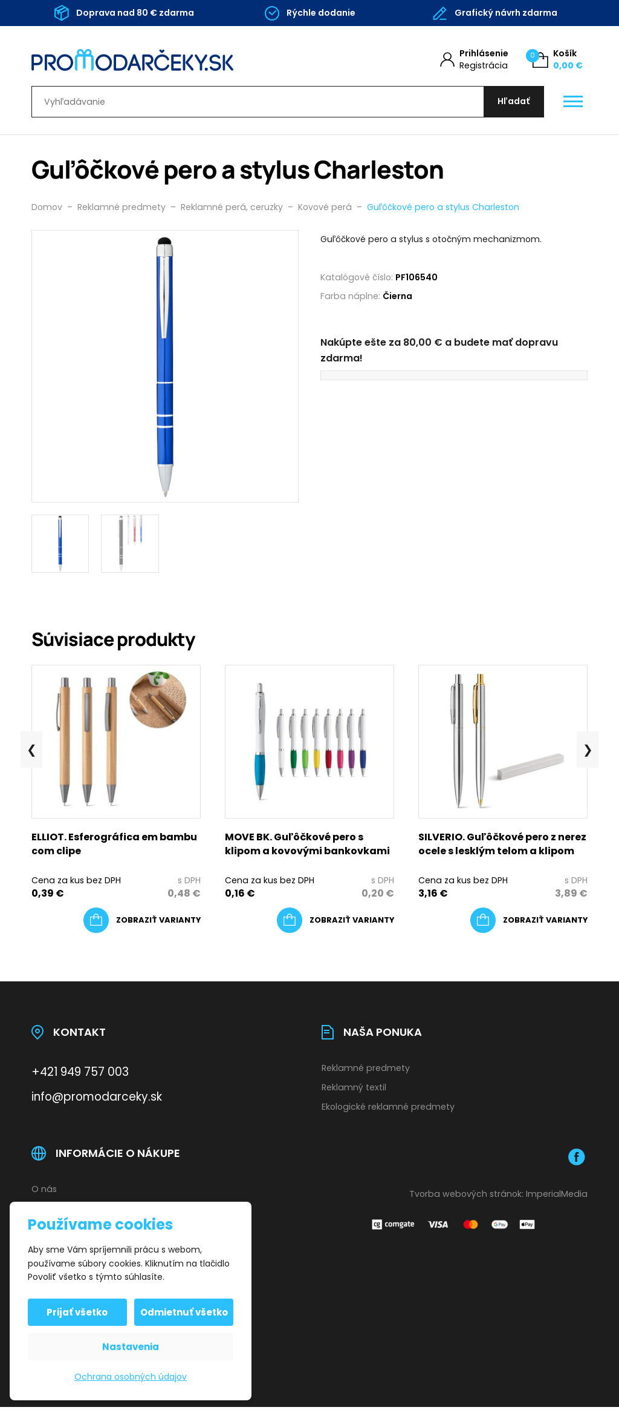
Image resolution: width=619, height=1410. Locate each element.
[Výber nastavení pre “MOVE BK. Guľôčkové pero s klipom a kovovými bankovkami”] (335, 923)
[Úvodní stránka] (156, 60)
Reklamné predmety (366, 1071)
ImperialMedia (557, 1196)
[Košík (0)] (558, 59)
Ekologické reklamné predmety (388, 1109)
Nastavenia (130, 1346)
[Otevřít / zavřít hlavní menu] (573, 103)
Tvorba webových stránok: (466, 1196)
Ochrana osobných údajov (130, 1377)
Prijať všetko (78, 1312)
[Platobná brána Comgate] (455, 1227)
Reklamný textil (354, 1090)
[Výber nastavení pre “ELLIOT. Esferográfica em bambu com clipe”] (142, 923)
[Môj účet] (474, 59)
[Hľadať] (512, 103)
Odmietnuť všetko (183, 1312)
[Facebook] (577, 1159)
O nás (44, 1191)
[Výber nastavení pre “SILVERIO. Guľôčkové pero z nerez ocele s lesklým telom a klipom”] (529, 923)
